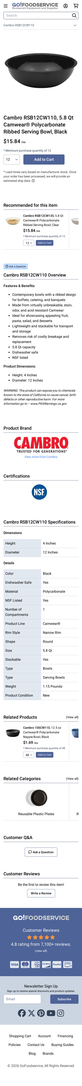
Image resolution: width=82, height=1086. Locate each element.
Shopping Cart (20, 1036)
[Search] (37, 15)
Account (44, 1036)
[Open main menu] (6, 6)
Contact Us (36, 1045)
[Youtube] (51, 1013)
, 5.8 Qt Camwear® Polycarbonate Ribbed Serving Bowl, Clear (43, 220)
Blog (32, 1053)
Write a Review (41, 893)
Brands (48, 1053)
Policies (15, 1045)
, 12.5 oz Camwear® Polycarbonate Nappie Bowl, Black (42, 732)
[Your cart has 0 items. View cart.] (76, 6)
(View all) (72, 717)
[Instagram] (60, 1013)
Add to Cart (44, 159)
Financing (65, 1036)
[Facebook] (22, 1013)
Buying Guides (62, 1045)
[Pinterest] (41, 1013)
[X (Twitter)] (31, 1013)
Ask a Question (15, 266)
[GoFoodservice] (36, 6)
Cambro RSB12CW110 (18, 25)
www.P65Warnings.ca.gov (48, 403)
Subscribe (64, 999)
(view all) (41, 951)
